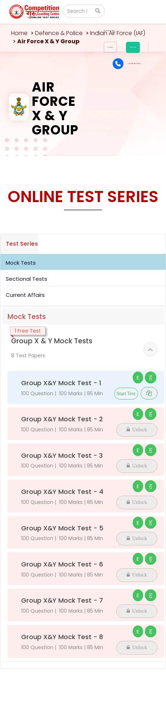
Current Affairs (25, 295)
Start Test (126, 393)
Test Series (22, 244)
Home (19, 33)
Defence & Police (59, 33)
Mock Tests (21, 262)
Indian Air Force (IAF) (117, 33)
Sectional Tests (26, 279)
